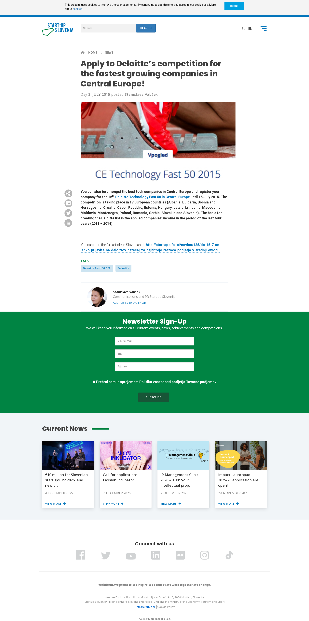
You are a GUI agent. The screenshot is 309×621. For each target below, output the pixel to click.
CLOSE (234, 6)
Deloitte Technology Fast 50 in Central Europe (152, 197)
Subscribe (153, 397)
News (109, 53)
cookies (77, 8)
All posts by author (129, 302)
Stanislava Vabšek (141, 94)
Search (146, 28)
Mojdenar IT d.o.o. (159, 618)
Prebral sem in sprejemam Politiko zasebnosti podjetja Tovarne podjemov (156, 382)
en (250, 29)
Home (93, 53)
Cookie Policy (166, 607)
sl (243, 29)
